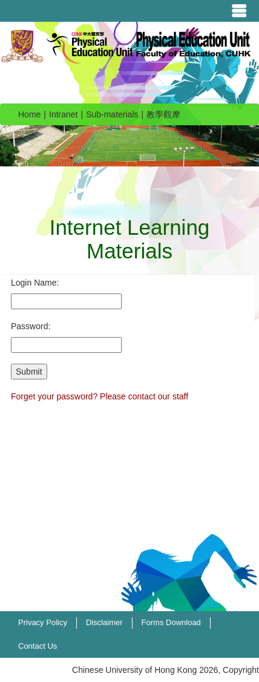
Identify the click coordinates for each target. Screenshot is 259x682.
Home (29, 114)
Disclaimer (104, 622)
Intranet (63, 114)
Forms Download (171, 622)
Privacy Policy (42, 622)
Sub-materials (112, 114)
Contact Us (37, 646)
